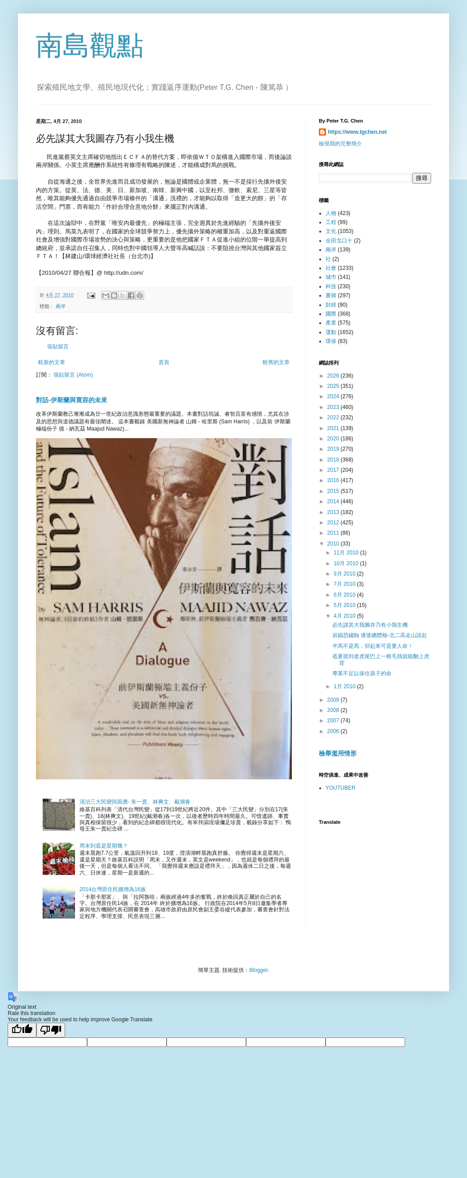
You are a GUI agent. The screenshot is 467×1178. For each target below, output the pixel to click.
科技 (331, 286)
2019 (334, 449)
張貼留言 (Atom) (73, 375)
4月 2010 (345, 616)
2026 (334, 376)
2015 (334, 491)
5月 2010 (345, 605)
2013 (334, 512)
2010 (334, 544)
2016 (334, 480)
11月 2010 (347, 552)
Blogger (258, 970)
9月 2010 (345, 574)
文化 (331, 231)
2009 (334, 700)
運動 (331, 332)
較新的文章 (51, 362)
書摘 (331, 295)
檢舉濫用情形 (338, 753)
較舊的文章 (276, 362)
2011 (334, 533)
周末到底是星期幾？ (103, 846)
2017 (334, 470)
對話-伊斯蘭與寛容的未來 (71, 400)
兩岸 (61, 306)
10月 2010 (347, 563)
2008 (334, 710)
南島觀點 (90, 46)
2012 (334, 522)
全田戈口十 (339, 240)
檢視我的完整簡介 (340, 144)
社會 (331, 268)
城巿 (331, 277)
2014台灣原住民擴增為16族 (112, 889)
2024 (334, 396)
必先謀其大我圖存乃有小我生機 (370, 625)
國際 (331, 314)
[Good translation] (22, 1030)
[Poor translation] (50, 1030)
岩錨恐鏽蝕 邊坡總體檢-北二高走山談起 (379, 635)
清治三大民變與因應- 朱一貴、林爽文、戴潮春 (134, 802)
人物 (331, 213)
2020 (334, 438)
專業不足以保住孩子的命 (362, 673)
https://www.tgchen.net (357, 132)
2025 (334, 386)
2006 (334, 731)
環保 (331, 341)
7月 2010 (345, 584)
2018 (334, 460)
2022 (334, 417)
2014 (334, 501)
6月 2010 (345, 595)
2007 (334, 720)
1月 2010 (345, 686)
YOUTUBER (341, 788)
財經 (331, 305)
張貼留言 (58, 346)
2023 (334, 407)
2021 (334, 428)
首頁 (164, 362)
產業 (331, 323)
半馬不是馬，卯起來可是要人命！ (372, 646)
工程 (331, 222)
